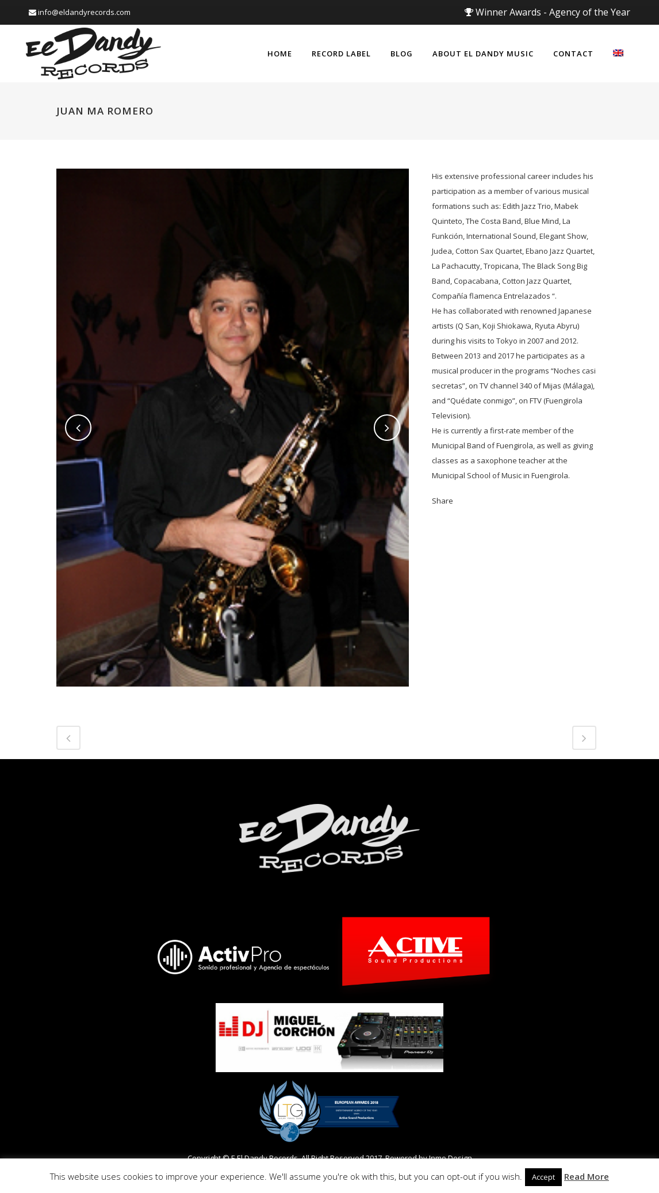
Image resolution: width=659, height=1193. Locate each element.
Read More (586, 1176)
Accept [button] (543, 1177)
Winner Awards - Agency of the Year (547, 12)
